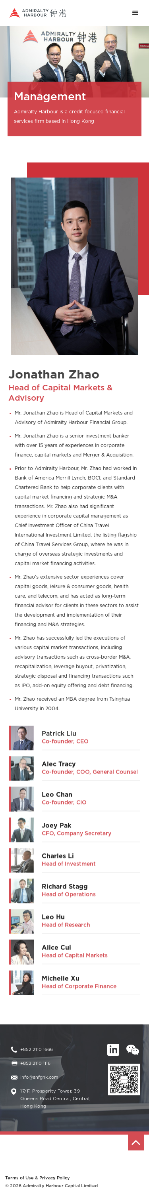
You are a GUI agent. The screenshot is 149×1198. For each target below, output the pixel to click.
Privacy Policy (54, 1178)
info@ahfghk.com (39, 1077)
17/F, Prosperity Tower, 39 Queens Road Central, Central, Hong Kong (55, 1098)
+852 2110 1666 (36, 1049)
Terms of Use (19, 1178)
